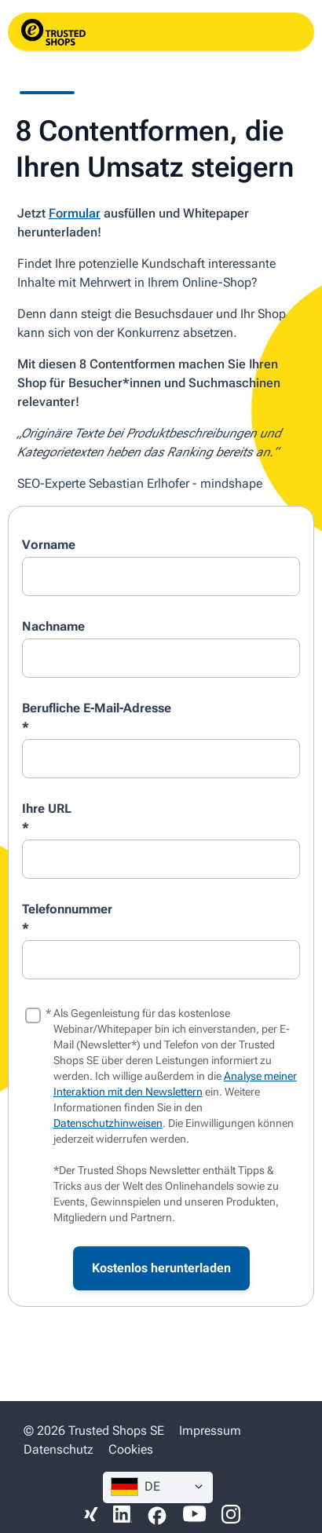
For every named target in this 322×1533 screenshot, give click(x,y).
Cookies (130, 1449)
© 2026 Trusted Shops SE (94, 1430)
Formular (75, 213)
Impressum (210, 1430)
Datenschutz (58, 1449)
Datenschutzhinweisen (108, 1123)
